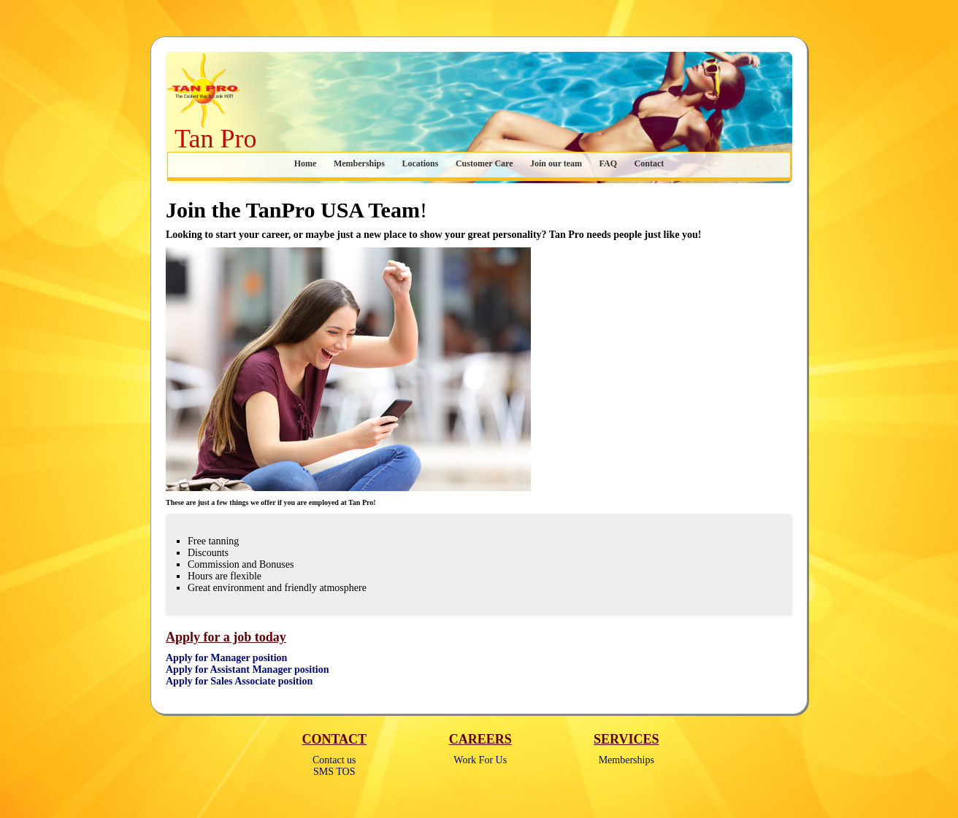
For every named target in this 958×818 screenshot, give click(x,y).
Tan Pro (215, 139)
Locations (420, 163)
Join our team (556, 163)
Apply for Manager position (226, 657)
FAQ (608, 163)
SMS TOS (334, 771)
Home (305, 163)
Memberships (359, 163)
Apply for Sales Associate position (239, 681)
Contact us (334, 760)
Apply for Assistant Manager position (247, 669)
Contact (649, 163)
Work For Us (480, 760)
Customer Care (484, 163)
